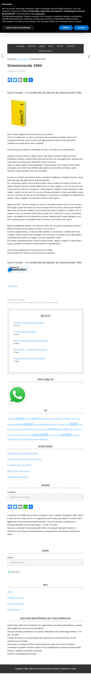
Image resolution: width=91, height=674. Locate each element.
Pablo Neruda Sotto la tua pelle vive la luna (31, 341)
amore (22, 301)
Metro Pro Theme (35, 669)
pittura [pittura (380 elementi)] (36, 435)
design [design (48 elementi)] (77, 419)
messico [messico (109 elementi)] (26, 430)
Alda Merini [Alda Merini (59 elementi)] (11, 419)
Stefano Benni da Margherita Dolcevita (29, 359)
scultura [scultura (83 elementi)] (76, 436)
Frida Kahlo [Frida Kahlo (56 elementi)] (61, 425)
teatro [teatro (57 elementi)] (17, 440)
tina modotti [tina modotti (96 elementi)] (24, 440)
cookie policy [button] (40, 14)
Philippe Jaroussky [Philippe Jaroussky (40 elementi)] (13, 436)
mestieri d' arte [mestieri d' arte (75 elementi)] (36, 430)
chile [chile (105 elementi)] (58, 419)
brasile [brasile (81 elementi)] (44, 419)
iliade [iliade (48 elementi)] (67, 425)
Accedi (10, 592)
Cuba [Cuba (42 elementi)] (73, 419)
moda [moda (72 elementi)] (45, 430)
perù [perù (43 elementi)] (79, 430)
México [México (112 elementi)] (59, 430)
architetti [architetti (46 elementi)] (28, 419)
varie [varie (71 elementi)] (46, 440)
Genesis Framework (52, 669)
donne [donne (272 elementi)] (19, 424)
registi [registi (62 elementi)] (58, 436)
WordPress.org (13, 610)
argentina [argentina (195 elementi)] (36, 419)
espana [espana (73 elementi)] (37, 425)
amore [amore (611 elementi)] (20, 419)
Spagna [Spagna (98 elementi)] (10, 440)
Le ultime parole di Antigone (25, 332)
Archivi (10, 558)
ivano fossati (39, 303)
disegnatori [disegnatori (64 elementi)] (11, 425)
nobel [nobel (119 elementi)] (65, 430)
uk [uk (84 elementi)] (31, 440)
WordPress (65, 669)
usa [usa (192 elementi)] (42, 440)
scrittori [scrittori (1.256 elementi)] (66, 435)
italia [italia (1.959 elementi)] (74, 424)
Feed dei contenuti (15, 598)
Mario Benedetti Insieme (17, 478)
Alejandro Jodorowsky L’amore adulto (29, 324)
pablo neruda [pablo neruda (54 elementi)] (73, 430)
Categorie (11, 493)
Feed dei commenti (15, 604)
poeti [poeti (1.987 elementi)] (44, 435)
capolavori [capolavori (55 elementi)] (51, 419)
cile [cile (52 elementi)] (61, 419)
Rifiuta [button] (66, 28)
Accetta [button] (81, 28)
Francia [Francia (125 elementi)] (53, 425)
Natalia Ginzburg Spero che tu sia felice (24, 460)
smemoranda (52, 303)
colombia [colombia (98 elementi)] (67, 419)
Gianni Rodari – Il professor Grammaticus (30, 350)
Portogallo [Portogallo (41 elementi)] (52, 436)
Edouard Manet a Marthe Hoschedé (22, 454)
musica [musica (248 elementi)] (52, 429)
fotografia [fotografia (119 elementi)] (44, 425)
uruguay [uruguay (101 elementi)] (35, 440)
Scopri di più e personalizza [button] (18, 28)
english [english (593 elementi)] (28, 424)
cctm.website (12, 287)
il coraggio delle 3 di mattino (19, 466)
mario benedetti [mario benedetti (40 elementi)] (17, 430)
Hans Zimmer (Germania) (18, 472)
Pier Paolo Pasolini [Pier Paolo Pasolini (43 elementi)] (25, 436)
